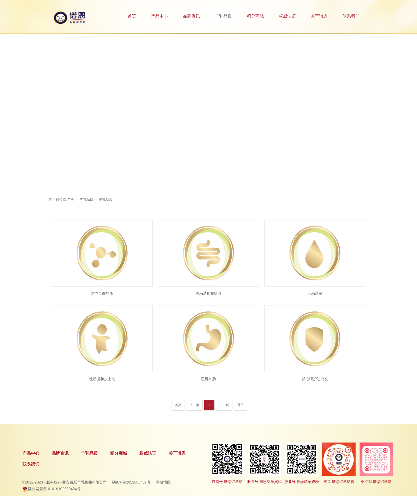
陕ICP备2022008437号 (131, 482)
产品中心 (159, 16)
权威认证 (287, 16)
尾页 (240, 405)
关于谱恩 (319, 16)
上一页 (194, 405)
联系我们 (351, 16)
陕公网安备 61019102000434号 (54, 489)
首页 (132, 16)
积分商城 (255, 16)
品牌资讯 (191, 16)
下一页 (224, 405)
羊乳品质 (223, 16)
